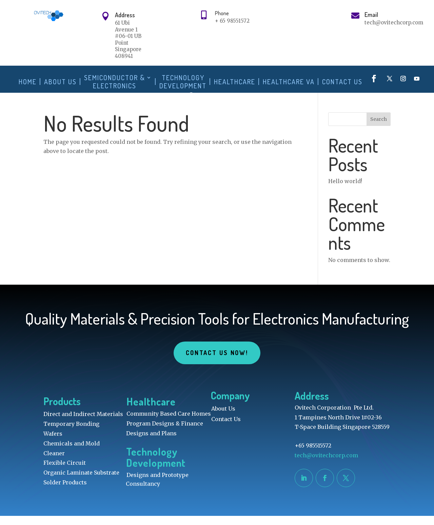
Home (28, 82)
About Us (60, 82)
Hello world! (345, 190)
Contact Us (342, 82)
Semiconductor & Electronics (114, 81)
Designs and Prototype (157, 484)
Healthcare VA (289, 82)
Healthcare (234, 82)
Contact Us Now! (217, 362)
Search (378, 128)
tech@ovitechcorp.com (327, 464)
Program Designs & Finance (164, 432)
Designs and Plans (151, 442)
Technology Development (182, 81)
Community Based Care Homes (168, 422)
